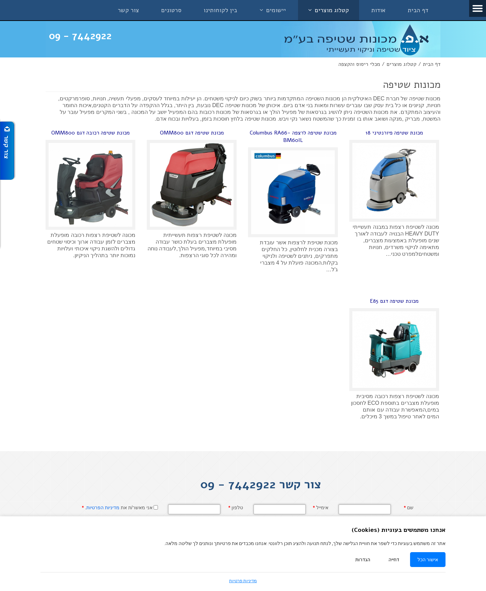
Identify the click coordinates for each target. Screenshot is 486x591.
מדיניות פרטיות (243, 580)
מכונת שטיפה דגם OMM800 (192, 133)
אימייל (320, 507)
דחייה (393, 559)
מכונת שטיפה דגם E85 (394, 301)
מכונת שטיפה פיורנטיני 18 (394, 133)
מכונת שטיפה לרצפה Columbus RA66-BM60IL (293, 136)
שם (408, 507)
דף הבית (431, 64)
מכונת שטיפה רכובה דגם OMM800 (90, 133)
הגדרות (362, 559)
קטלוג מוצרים (401, 64)
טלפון (235, 507)
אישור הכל (427, 559)
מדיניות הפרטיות (102, 507)
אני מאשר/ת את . (117, 507)
